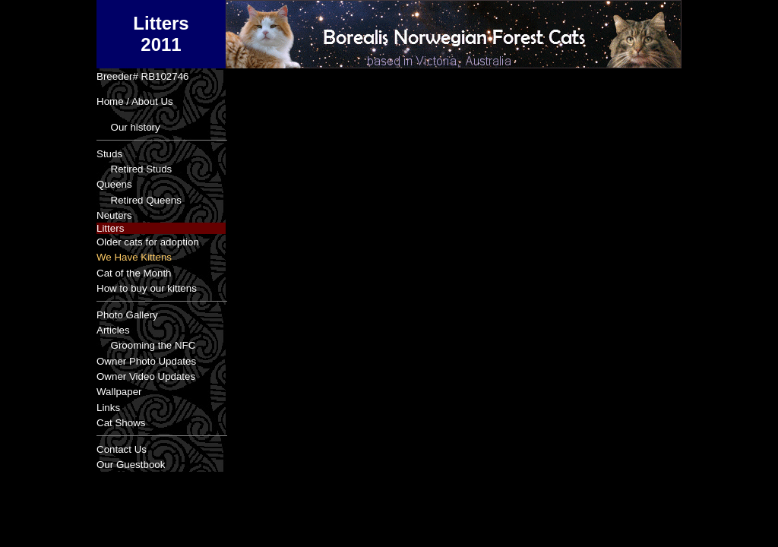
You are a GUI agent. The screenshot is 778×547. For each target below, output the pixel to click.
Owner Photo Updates (146, 361)
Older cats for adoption (147, 242)
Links (108, 407)
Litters (110, 228)
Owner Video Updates (145, 376)
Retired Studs (134, 169)
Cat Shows (120, 422)
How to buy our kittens (146, 288)
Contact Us (121, 449)
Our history (128, 127)
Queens (114, 184)
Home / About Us (134, 101)
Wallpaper (119, 391)
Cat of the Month (134, 273)
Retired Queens (139, 200)
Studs (109, 154)
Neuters (114, 215)
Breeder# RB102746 (142, 76)
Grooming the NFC (145, 345)
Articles (113, 330)
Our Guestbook (130, 464)
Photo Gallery (127, 315)
